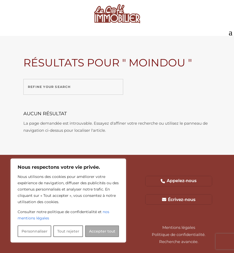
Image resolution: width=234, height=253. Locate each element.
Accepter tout (102, 231)
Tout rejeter (68, 231)
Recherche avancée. (178, 241)
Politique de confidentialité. (178, 234)
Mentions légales (178, 227)
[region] (68, 201)
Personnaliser (35, 231)
